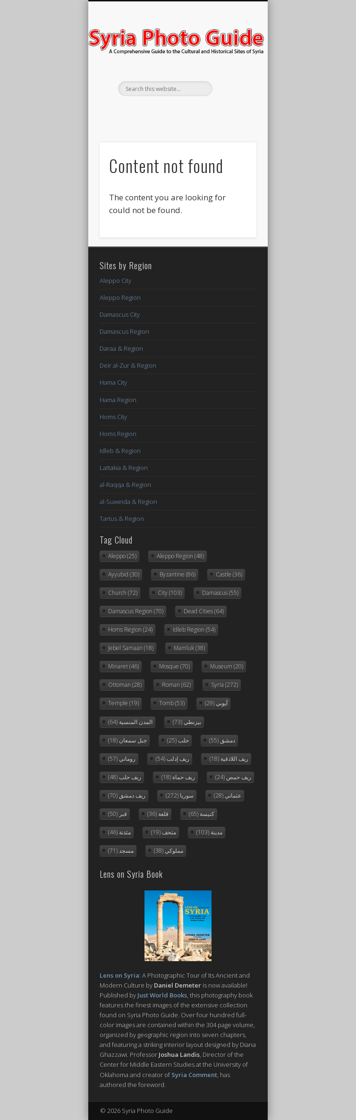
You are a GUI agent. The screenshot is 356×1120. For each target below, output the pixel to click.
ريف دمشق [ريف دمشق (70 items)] (126, 795)
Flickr (195, 112)
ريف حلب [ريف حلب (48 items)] (124, 777)
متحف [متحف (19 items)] (163, 832)
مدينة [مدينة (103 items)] (209, 832)
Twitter (176, 112)
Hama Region (118, 399)
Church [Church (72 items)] (122, 593)
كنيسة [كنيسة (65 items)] (201, 814)
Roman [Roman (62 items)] (176, 685)
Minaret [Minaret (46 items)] (123, 666)
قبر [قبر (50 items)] (117, 814)
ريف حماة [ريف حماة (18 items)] (178, 777)
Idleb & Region (120, 450)
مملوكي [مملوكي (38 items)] (168, 851)
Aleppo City (115, 280)
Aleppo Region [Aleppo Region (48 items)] (180, 556)
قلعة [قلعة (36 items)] (158, 814)
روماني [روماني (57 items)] (122, 759)
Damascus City (120, 314)
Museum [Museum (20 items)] (226, 666)
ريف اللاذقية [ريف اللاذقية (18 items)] (229, 759)
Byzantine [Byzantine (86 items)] (177, 574)
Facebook (157, 112)
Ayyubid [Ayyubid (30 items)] (123, 574)
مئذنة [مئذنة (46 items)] (119, 832)
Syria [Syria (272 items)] (224, 685)
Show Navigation (233, 84)
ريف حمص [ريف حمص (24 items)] (233, 777)
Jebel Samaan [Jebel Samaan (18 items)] (130, 648)
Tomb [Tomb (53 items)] (172, 703)
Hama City (113, 382)
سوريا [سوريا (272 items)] (180, 795)
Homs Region (118, 433)
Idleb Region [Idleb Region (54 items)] (194, 630)
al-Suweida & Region (128, 501)
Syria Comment (194, 1075)
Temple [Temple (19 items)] (123, 703)
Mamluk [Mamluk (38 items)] (189, 648)
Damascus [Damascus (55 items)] (220, 593)
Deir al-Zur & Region (128, 365)
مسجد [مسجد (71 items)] (121, 851)
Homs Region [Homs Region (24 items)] (130, 630)
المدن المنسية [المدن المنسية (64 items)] (130, 722)
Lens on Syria (119, 975)
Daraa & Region (121, 348)
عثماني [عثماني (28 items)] (227, 795)
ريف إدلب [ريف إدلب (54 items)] (172, 759)
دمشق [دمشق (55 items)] (222, 740)
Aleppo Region (120, 297)
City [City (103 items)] (170, 593)
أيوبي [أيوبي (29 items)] (216, 703)
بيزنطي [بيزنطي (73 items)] (187, 722)
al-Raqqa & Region (125, 484)
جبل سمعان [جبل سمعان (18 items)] (127, 740)
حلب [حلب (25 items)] (178, 740)
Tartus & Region (122, 518)
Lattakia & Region (124, 467)
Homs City (113, 416)
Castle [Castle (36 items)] (229, 574)
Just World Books (162, 995)
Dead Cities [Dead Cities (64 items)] (204, 611)
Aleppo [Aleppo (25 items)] (122, 556)
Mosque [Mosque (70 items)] (174, 666)
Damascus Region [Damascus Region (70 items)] (135, 611)
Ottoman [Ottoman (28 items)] (125, 685)
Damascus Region (124, 331)
